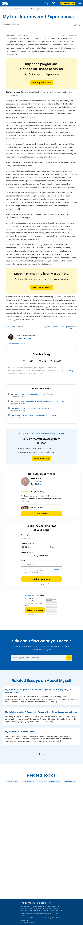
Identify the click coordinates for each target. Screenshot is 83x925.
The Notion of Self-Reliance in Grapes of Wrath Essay (31, 408)
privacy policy (35, 571)
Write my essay (41, 458)
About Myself (35, 9)
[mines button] (23, 556)
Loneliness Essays (12, 781)
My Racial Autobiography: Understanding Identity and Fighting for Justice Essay (38, 691)
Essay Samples (16, 9)
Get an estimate (41, 579)
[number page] (41, 555)
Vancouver (55, 361)
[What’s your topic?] (41, 538)
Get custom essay (41, 287)
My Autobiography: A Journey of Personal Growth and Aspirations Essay (41, 712)
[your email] (41, 564)
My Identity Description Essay (20, 731)
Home (5, 9)
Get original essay (41, 82)
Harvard (42, 361)
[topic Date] (34, 547)
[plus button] (60, 556)
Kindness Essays (54, 781)
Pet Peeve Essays (69, 781)
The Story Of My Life (15, 327)
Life (26, 9)
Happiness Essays (28, 781)
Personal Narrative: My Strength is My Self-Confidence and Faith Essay (37, 401)
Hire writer (42, 513)
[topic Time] (55, 547)
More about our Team (16, 343)
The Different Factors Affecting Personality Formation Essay (34, 415)
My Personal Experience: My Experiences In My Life (60, 328)
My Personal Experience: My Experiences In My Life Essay (32, 394)
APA (23, 361)
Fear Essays (42, 781)
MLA (31, 361)
